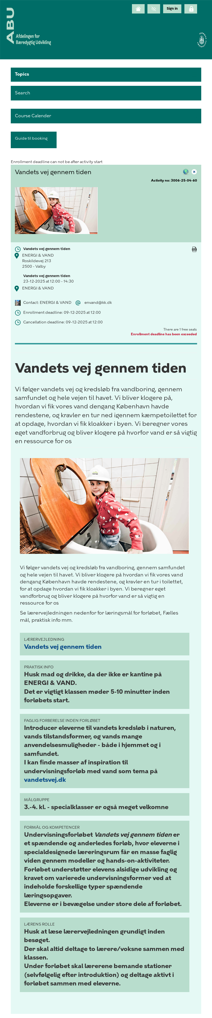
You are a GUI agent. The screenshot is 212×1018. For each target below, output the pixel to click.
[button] (106, 75)
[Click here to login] (191, 9)
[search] (106, 93)
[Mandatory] (194, 255)
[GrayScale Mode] (153, 9)
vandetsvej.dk (45, 779)
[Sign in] (172, 8)
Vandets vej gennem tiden (63, 646)
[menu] (172, 8)
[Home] (138, 9)
